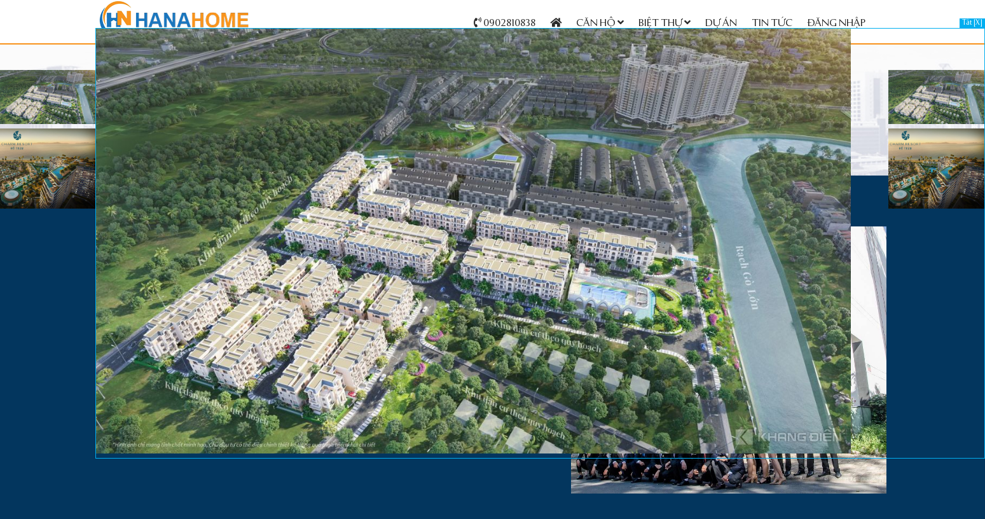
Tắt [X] (972, 23)
